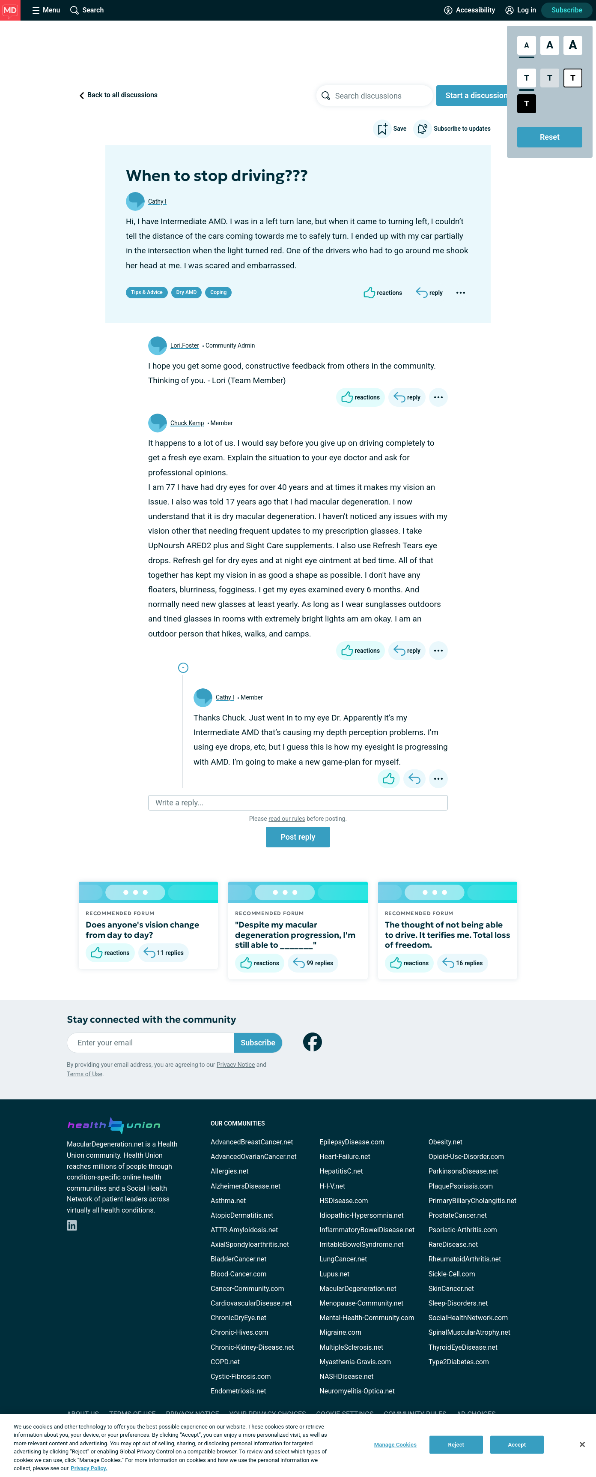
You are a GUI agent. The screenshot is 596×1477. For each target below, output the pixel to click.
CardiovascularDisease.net (251, 1303)
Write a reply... (179, 802)
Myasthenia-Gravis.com (355, 1362)
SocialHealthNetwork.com (468, 1318)
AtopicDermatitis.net (242, 1215)
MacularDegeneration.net (357, 1289)
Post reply (297, 836)
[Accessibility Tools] (469, 10)
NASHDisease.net (346, 1376)
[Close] (582, 1444)
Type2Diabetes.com (459, 1362)
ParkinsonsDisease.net (463, 1171)
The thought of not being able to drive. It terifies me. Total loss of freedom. (447, 934)
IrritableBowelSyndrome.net (361, 1244)
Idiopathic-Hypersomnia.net (361, 1215)
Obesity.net (445, 1142)
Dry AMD (186, 292)
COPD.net (225, 1362)
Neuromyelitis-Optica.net (357, 1391)
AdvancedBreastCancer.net (252, 1142)
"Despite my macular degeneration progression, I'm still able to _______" (295, 934)
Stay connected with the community (151, 1019)
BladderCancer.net (239, 1259)
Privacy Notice (236, 1064)
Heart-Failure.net (344, 1157)
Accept (517, 1444)
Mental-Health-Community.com (366, 1318)
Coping (218, 292)
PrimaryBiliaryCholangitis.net (473, 1201)
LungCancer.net (343, 1259)
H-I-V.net (332, 1186)
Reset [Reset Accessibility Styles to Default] (550, 136)
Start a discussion (477, 95)
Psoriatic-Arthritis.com (463, 1230)
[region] (298, 1445)
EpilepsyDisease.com (351, 1142)
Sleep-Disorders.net (458, 1303)
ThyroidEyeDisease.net (463, 1347)
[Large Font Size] (549, 45)
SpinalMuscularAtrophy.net (469, 1332)
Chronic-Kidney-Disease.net (252, 1347)
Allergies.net (229, 1171)
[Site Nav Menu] (46, 10)
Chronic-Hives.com (239, 1332)
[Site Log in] (521, 10)
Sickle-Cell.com (452, 1274)
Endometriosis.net (238, 1391)
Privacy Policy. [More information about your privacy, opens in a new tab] (89, 1468)
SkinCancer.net (451, 1289)
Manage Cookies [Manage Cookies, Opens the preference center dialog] (395, 1444)
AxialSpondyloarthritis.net (250, 1244)
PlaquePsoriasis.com (461, 1186)
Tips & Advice (147, 292)
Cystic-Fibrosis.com (241, 1376)
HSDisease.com (343, 1201)
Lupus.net (334, 1274)
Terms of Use (84, 1074)
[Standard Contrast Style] (526, 78)
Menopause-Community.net (361, 1303)
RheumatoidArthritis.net (465, 1259)
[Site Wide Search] (87, 10)
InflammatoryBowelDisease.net (366, 1230)
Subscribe (566, 10)
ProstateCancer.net (458, 1215)
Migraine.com (340, 1332)
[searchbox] (384, 95)
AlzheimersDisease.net (245, 1186)
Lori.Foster (184, 345)
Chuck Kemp (187, 423)
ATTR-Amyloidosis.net (244, 1230)
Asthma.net (228, 1201)
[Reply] (429, 292)
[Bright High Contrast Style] (572, 78)
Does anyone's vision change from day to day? (142, 929)
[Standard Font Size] (526, 45)
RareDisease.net (453, 1244)
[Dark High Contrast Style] (526, 103)
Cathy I (157, 201)
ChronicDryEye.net (238, 1318)
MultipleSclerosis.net (351, 1347)
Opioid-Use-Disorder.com (466, 1157)
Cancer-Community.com (247, 1289)
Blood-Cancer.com (239, 1274)
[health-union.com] (114, 1124)
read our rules (286, 818)
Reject (456, 1444)
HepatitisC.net (341, 1171)
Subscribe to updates (452, 129)
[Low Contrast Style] (549, 78)
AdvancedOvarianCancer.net (254, 1157)
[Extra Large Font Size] (572, 45)
